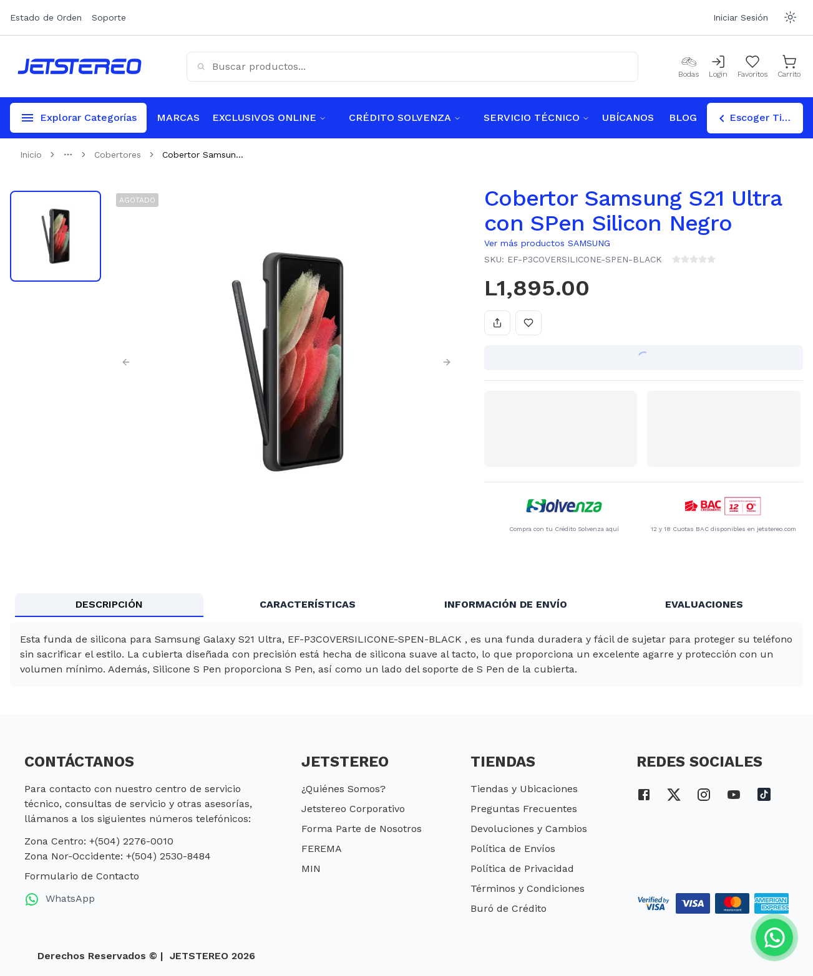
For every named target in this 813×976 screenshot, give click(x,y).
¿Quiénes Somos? (343, 789)
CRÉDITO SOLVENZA (405, 117)
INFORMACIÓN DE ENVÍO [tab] (505, 604)
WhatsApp (59, 899)
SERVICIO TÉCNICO (537, 117)
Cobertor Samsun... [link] (202, 155)
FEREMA (321, 848)
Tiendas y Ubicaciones (524, 789)
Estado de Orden (46, 17)
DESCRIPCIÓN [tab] (109, 604)
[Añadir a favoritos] (528, 322)
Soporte (109, 17)
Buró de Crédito (508, 908)
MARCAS (178, 117)
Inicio (31, 155)
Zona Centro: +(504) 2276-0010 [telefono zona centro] (98, 841)
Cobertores (117, 155)
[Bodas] (688, 66)
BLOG (683, 117)
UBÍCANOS (628, 117)
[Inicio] (79, 66)
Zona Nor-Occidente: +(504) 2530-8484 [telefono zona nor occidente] (117, 856)
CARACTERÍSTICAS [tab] (308, 604)
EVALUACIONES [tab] (704, 604)
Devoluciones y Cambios (528, 829)
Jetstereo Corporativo (353, 809)
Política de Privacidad (522, 868)
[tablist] (406, 605)
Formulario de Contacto (81, 876)
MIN (311, 868)
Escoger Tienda (758, 118)
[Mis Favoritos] (752, 66)
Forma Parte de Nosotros (361, 829)
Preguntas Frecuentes (523, 809)
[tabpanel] (406, 654)
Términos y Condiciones (527, 888)
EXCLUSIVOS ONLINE (269, 117)
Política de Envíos (512, 848)
